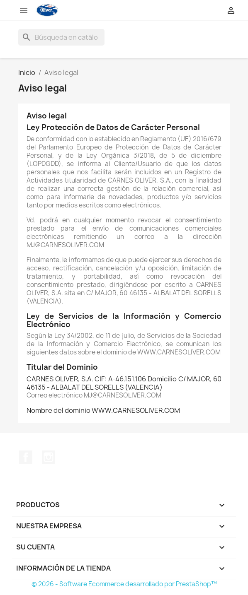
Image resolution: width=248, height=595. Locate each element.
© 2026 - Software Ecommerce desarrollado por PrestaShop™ (124, 584)
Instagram (48, 457)
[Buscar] (61, 37)
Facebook (25, 457)
